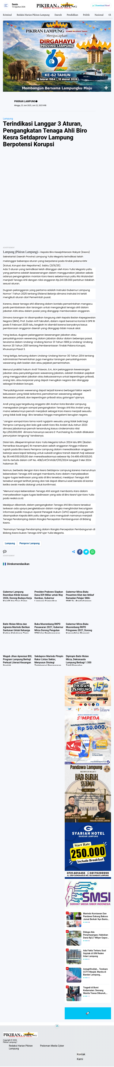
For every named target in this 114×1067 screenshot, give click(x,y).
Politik (89, 14)
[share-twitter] (86, 552)
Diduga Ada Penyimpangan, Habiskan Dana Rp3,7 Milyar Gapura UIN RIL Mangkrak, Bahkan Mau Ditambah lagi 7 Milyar (96, 935)
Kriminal (7, 14)
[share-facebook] (79, 552)
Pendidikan (75, 14)
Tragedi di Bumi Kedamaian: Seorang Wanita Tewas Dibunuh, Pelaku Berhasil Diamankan (96, 991)
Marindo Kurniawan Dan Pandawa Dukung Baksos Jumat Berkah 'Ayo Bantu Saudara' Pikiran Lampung (95, 917)
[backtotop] (57, 1026)
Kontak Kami (79, 1055)
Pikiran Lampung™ (10, 1043)
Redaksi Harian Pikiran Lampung (34, 14)
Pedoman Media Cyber (52, 1046)
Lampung (8, 118)
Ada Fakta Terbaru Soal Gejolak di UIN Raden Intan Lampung (95, 953)
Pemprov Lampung (29, 543)
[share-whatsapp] (92, 552)
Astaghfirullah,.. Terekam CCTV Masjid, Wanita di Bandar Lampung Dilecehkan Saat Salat (94, 972)
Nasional (103, 14)
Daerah (60, 14)
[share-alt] (72, 552)
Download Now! (102, 5)
